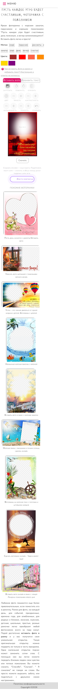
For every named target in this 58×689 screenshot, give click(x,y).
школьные (15, 623)
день (18, 50)
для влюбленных (25, 616)
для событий (16, 613)
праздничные (32, 613)
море (11, 44)
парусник (23, 44)
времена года (8, 616)
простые (26, 623)
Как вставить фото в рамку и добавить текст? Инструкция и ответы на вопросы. (17, 72)
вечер (26, 50)
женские (25, 619)
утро (12, 50)
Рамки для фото (20, 609)
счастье (34, 50)
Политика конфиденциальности (29, 683)
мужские (34, 619)
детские (5, 623)
